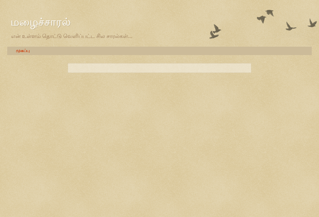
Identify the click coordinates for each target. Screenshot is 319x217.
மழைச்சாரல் (41, 22)
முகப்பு (22, 50)
